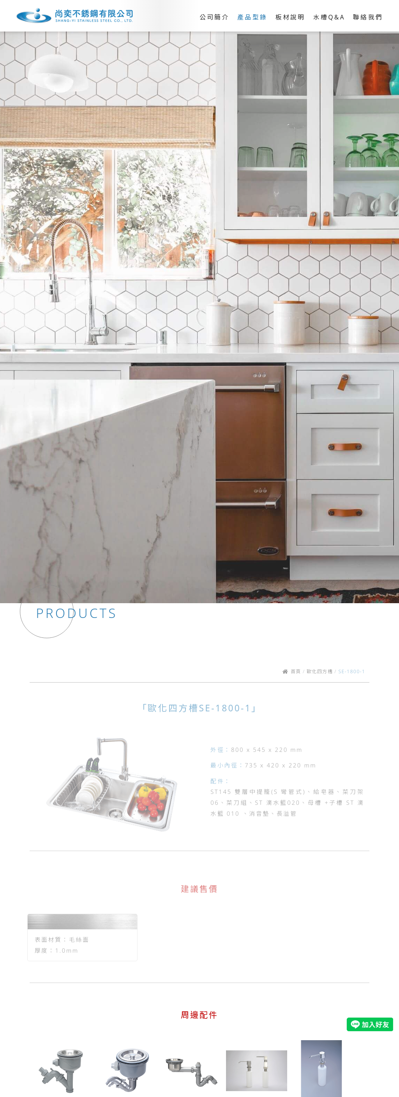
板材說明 (290, 17)
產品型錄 (252, 17)
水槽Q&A (329, 17)
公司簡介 (215, 17)
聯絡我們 (368, 17)
